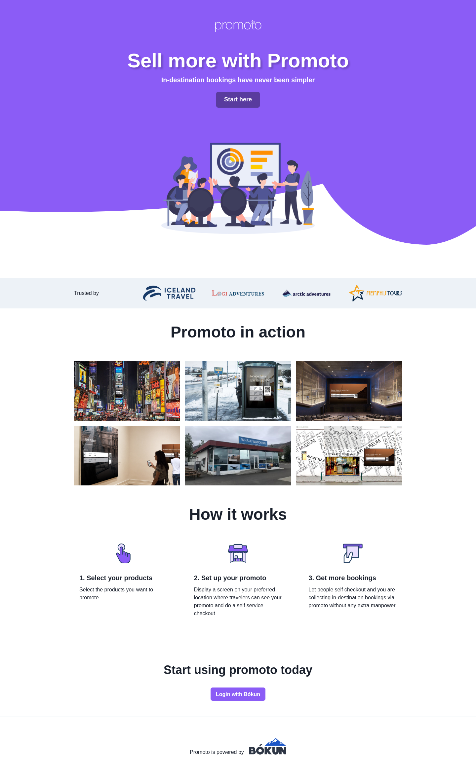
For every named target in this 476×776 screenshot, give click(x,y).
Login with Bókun (238, 694)
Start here (238, 99)
